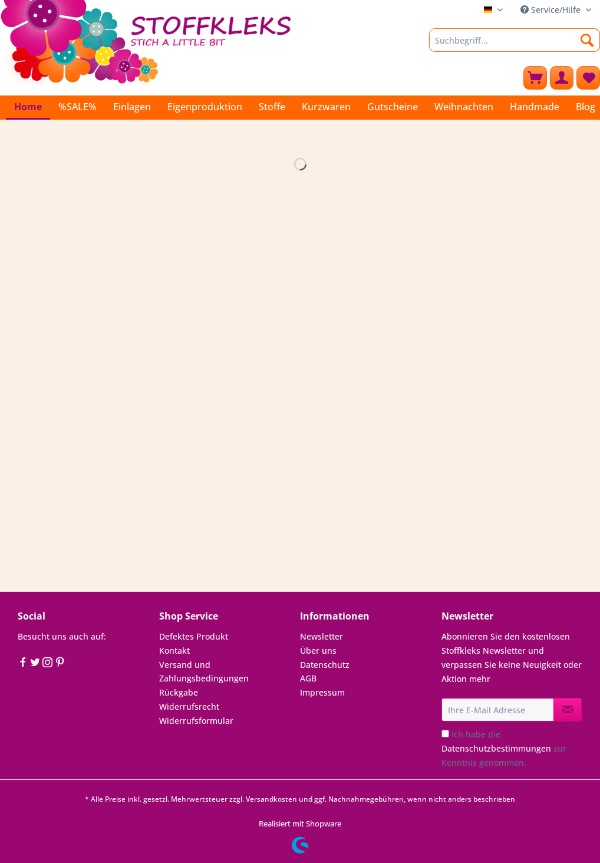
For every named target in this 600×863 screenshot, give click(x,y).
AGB (308, 678)
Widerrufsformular (196, 720)
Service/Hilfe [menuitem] (551, 9)
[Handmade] (535, 106)
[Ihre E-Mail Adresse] (498, 710)
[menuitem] (514, 45)
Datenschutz (325, 664)
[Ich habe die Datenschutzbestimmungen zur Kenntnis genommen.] (445, 733)
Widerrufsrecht (189, 706)
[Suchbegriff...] (514, 40)
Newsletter (321, 636)
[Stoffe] (272, 106)
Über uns (318, 650)
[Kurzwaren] (326, 106)
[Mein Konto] (561, 78)
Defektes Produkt (193, 636)
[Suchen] (587, 40)
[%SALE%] (77, 106)
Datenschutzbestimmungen (496, 748)
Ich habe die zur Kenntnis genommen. (503, 748)
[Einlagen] (132, 106)
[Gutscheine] (392, 106)
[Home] (28, 107)
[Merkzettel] (588, 78)
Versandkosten (271, 799)
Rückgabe (178, 692)
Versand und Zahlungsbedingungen (204, 671)
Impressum (322, 692)
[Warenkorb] (535, 78)
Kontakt (174, 650)
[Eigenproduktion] (204, 106)
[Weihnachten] (464, 106)
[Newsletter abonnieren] (567, 710)
